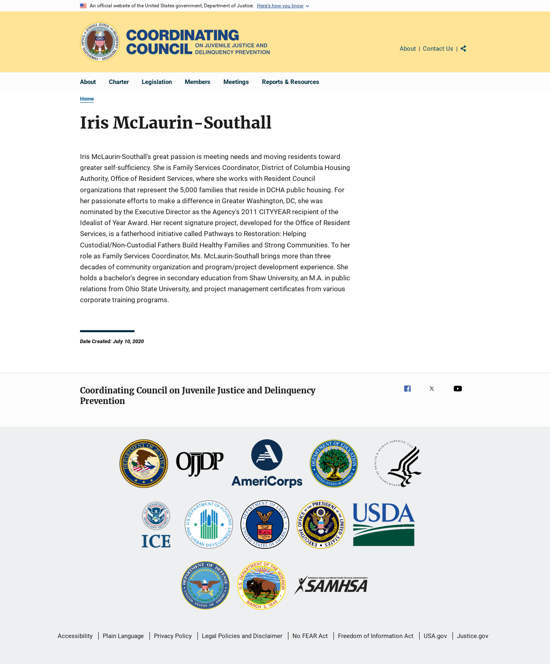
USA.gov (435, 636)
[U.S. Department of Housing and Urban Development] (208, 525)
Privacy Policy (173, 636)
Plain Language (123, 636)
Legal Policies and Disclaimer (242, 636)
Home (87, 99)
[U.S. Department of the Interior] (261, 586)
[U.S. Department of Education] (334, 464)
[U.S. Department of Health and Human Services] (398, 464)
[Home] (198, 42)
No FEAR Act (310, 636)
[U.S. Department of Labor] (264, 525)
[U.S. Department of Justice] (143, 464)
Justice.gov (472, 636)
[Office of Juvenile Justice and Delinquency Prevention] (199, 464)
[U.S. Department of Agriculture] (384, 525)
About (408, 48)
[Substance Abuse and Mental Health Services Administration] (331, 586)
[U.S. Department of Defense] (205, 586)
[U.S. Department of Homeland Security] (156, 525)
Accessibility (75, 636)
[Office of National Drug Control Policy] (321, 525)
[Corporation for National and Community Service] (267, 464)
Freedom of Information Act (376, 636)
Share (470, 54)
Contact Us (438, 48)
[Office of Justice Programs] (100, 42)
